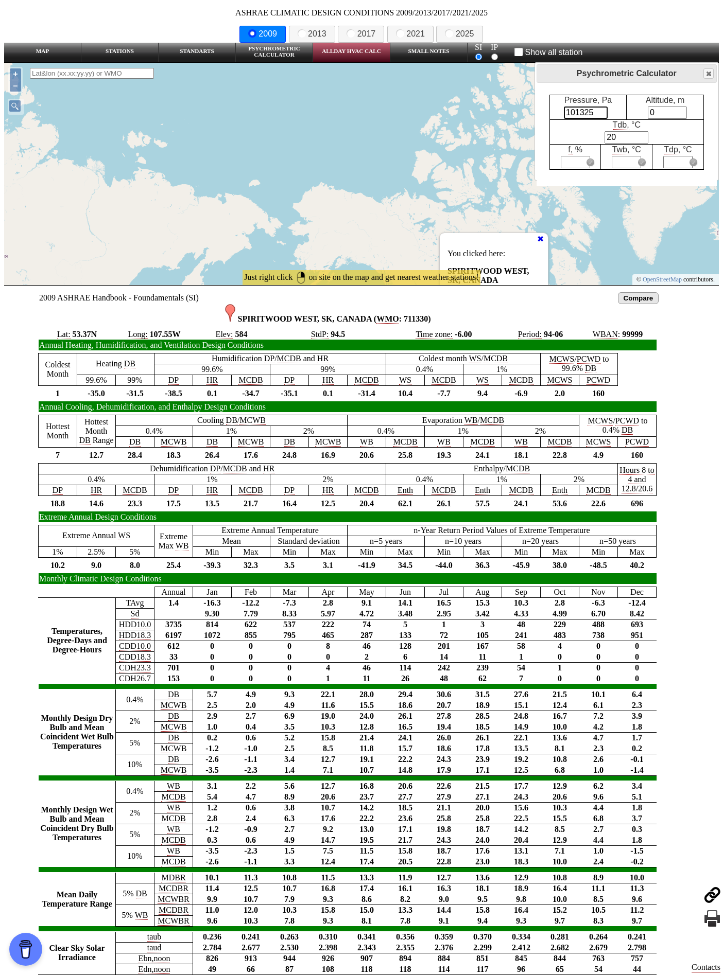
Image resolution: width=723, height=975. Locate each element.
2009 (262, 33)
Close (708, 73)
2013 (312, 33)
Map (42, 51)
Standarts (197, 51)
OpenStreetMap (662, 279)
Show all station (548, 52)
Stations (120, 51)
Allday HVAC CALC (351, 51)
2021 (410, 33)
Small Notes (429, 51)
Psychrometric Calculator (274, 51)
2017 (361, 33)
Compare (638, 298)
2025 (459, 33)
